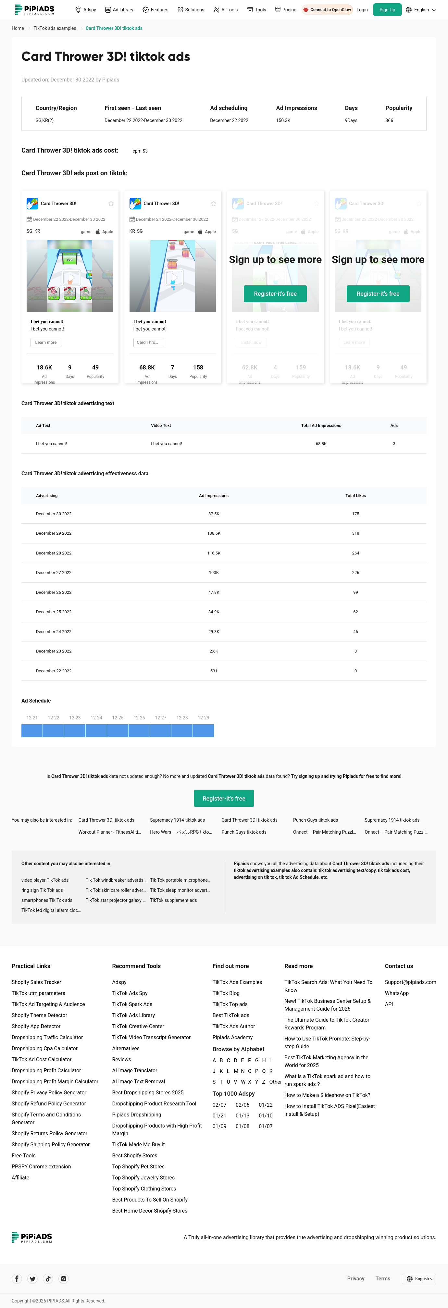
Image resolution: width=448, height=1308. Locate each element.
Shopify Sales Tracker (36, 982)
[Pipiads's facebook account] (17, 1279)
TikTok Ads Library (133, 1015)
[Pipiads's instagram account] (63, 1279)
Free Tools (24, 1155)
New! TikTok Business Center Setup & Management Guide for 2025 (327, 1005)
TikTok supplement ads (173, 900)
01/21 (220, 1116)
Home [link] (18, 28)
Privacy (355, 1279)
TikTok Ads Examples (237, 982)
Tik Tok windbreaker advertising (118, 880)
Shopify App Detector (36, 1026)
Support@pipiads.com (410, 982)
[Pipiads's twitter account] (32, 1279)
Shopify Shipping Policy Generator (51, 1144)
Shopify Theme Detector (39, 1015)
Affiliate (20, 1178)
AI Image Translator (134, 1070)
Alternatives (126, 1048)
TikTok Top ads (230, 1004)
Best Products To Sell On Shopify (150, 1200)
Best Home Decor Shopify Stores (149, 1211)
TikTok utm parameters (38, 993)
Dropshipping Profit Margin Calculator (55, 1081)
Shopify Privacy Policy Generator (49, 1093)
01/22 (266, 1105)
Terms (382, 1279)
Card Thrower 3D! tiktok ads (106, 820)
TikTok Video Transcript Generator (151, 1037)
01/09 (220, 1126)
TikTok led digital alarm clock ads (53, 910)
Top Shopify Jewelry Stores (143, 1178)
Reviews (121, 1059)
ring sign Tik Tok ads (42, 890)
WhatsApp (397, 993)
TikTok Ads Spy (129, 993)
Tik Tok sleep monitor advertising (182, 890)
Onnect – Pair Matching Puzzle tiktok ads (329, 832)
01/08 (243, 1126)
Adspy (119, 982)
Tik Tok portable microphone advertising (182, 880)
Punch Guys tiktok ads (315, 820)
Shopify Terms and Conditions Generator (46, 1119)
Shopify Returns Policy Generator (49, 1133)
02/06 (243, 1105)
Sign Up (387, 9)
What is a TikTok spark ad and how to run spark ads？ (327, 1080)
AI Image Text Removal (138, 1081)
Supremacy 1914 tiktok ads (177, 820)
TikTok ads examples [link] (55, 28)
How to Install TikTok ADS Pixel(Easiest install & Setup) (329, 1110)
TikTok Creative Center (138, 1026)
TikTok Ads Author (234, 1026)
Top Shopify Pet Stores (138, 1167)
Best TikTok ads (231, 1015)
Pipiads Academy (233, 1037)
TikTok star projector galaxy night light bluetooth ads (118, 900)
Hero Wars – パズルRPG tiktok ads (185, 832)
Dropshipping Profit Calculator (46, 1070)
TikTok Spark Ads (132, 1004)
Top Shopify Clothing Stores (144, 1189)
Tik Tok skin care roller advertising (118, 890)
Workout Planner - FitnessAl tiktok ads (114, 832)
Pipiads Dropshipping (136, 1115)
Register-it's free (275, 293)
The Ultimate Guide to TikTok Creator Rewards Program (326, 1024)
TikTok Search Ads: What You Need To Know (328, 986)
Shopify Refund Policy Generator (49, 1104)
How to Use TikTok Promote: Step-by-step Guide (327, 1043)
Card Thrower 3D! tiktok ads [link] (114, 28)
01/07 (266, 1126)
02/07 (220, 1105)
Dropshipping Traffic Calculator (47, 1037)
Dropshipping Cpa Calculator (45, 1048)
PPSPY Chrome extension (41, 1167)
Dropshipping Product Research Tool (154, 1104)
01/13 (243, 1116)
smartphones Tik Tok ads (46, 900)
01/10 (266, 1116)
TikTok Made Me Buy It (138, 1144)
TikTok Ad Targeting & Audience (48, 1004)
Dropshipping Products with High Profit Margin (157, 1130)
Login (362, 9)
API (389, 1004)
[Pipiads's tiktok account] (48, 1279)
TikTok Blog (226, 993)
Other (269, 1082)
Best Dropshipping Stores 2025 (147, 1093)
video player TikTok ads (44, 880)
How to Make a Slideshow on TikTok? (327, 1095)
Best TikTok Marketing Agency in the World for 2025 (326, 1061)
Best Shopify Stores (134, 1155)
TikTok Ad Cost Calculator (41, 1059)
